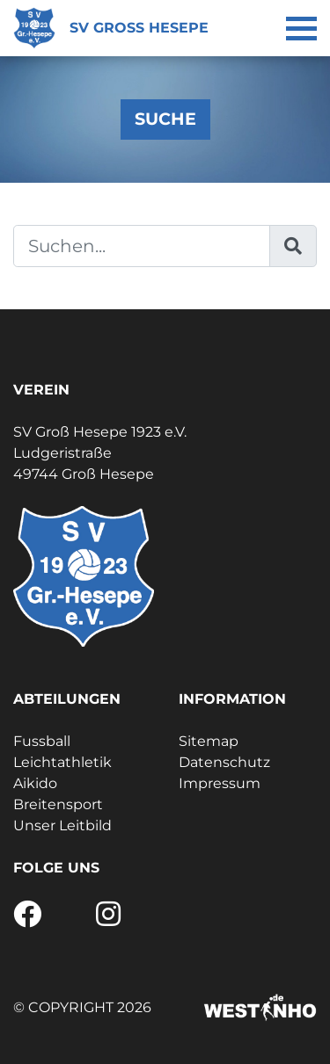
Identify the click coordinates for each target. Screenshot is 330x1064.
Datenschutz (224, 762)
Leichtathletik (62, 762)
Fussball (41, 741)
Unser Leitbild (62, 825)
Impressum (219, 783)
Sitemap (208, 741)
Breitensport (58, 804)
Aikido (35, 783)
